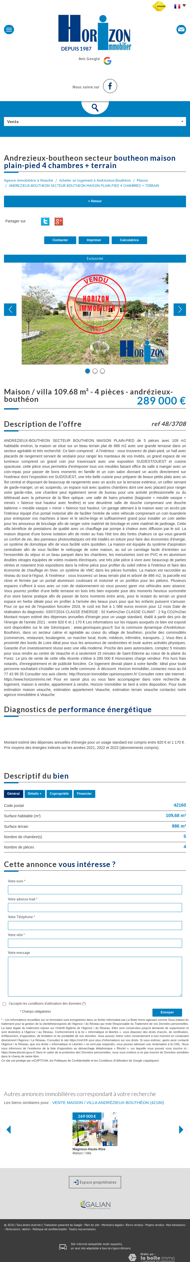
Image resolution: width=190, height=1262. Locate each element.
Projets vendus (154, 1225)
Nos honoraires (175, 1225)
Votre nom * (16, 881)
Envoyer (167, 1012)
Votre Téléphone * (21, 917)
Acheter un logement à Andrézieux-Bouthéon (95, 180)
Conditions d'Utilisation (113, 1060)
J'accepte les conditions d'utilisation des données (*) (47, 1003)
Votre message (19, 952)
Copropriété (59, 794)
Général (13, 794)
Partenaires (13, 1229)
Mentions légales (113, 1225)
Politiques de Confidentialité (72, 1060)
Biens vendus (134, 1225)
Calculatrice (129, 240)
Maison (142, 180)
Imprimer (94, 240)
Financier (84, 794)
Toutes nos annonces (82, 1229)
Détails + (35, 794)
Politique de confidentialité (50, 1229)
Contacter (60, 240)
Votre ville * (16, 935)
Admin (26, 1229)
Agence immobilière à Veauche (28, 180)
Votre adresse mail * (23, 899)
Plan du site (91, 1225)
